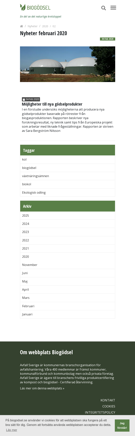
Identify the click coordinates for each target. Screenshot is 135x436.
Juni (25, 273)
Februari (28, 306)
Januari (27, 314)
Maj (24, 281)
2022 (25, 240)
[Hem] (21, 26)
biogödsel (29, 168)
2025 (25, 215)
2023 (25, 232)
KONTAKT (108, 400)
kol (24, 159)
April (25, 289)
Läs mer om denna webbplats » (42, 388)
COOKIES (108, 406)
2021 (25, 248)
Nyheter (33, 26)
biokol (26, 184)
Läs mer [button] (11, 430)
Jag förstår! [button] (122, 425)
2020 (45, 26)
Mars (26, 298)
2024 (25, 224)
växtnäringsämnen (35, 176)
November (29, 265)
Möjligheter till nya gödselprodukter (52, 104)
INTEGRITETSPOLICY (100, 412)
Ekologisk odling (34, 192)
